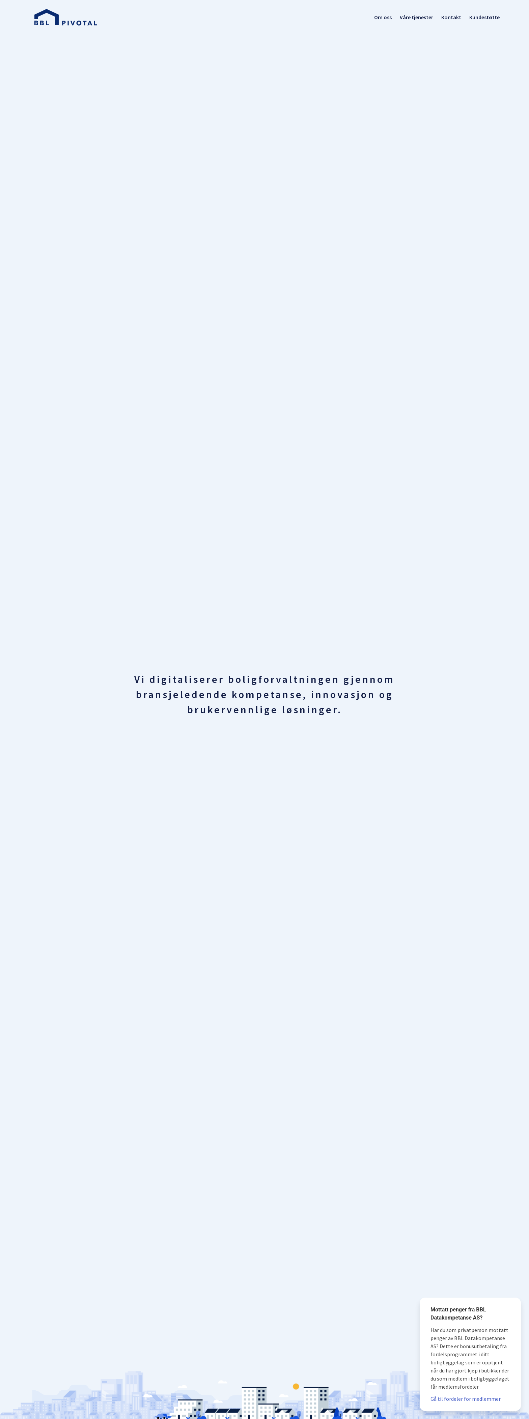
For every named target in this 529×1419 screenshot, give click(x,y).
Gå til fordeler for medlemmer (465, 1398)
